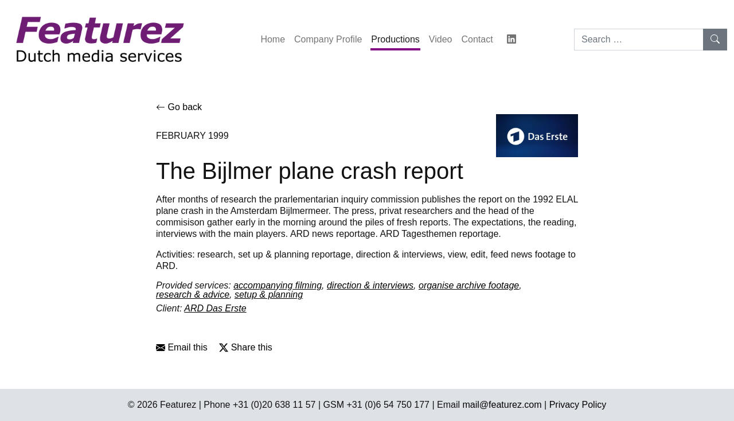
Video (440, 39)
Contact (477, 39)
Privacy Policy (578, 405)
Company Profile (328, 39)
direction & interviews (370, 285)
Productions (395, 39)
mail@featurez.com (502, 405)
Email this (182, 347)
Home (272, 39)
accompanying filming (277, 285)
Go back (179, 107)
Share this (245, 347)
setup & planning (269, 294)
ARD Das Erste (215, 308)
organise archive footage (469, 285)
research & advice (192, 294)
